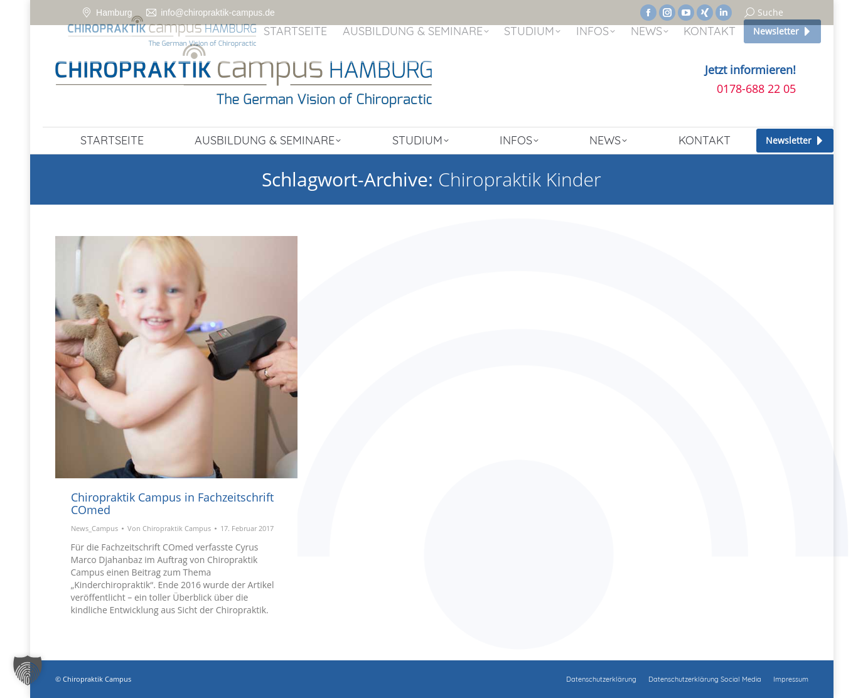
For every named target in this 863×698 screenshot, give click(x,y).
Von (169, 528)
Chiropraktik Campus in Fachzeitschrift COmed (172, 503)
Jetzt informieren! (750, 69)
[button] (27, 670)
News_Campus (94, 528)
